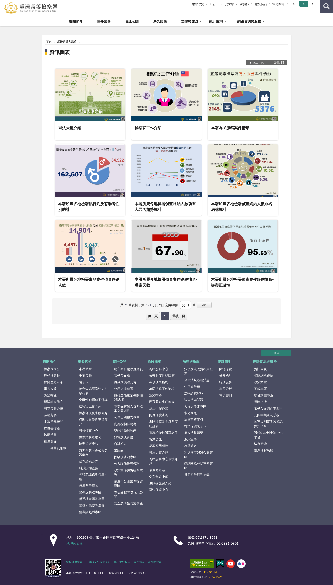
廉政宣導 (190, 439)
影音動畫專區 (263, 395)
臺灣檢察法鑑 (263, 450)
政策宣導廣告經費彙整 (128, 472)
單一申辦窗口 (122, 562)
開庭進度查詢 (158, 415)
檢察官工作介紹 (90, 406)
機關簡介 (76, 21)
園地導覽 (225, 369)
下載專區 (260, 388)
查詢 (326, 6)
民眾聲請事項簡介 (162, 402)
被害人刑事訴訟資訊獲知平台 (268, 424)
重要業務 (104, 21)
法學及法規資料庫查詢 (198, 371)
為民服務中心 (158, 369)
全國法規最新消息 (197, 380)
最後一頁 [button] (178, 316)
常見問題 (190, 413)
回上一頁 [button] (258, 62)
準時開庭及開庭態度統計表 (163, 424)
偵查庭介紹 (157, 470)
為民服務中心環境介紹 (163, 461)
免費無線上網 (158, 477)
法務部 (244, 4)
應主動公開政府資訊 (128, 369)
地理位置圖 (74, 543)
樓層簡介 (50, 441)
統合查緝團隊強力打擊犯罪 (93, 391)
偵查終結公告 (88, 461)
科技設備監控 (88, 468)
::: (3, 3)
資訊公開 (132, 21)
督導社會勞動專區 (91, 499)
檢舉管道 (190, 446)
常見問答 (278, 4)
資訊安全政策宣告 (100, 562)
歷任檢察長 (52, 375)
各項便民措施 (158, 382)
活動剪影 (50, 415)
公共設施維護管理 (127, 463)
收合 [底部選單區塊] (276, 353)
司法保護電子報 (195, 426)
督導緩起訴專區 (90, 512)
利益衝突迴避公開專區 (198, 454)
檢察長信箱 (52, 428)
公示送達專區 (123, 388)
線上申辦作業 (158, 408)
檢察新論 (260, 444)
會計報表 (120, 444)
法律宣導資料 (193, 419)
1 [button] (165, 316)
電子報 (84, 382)
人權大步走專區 (195, 406)
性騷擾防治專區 (125, 457)
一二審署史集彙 (55, 448)
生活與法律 (192, 386)
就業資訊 (155, 439)
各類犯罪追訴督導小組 (93, 477)
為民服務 (160, 21)
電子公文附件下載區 (268, 408)
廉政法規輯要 (193, 432)
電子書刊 (225, 395)
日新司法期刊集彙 (197, 474)
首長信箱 (139, 562)
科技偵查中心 (88, 430)
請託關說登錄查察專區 (198, 465)
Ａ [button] (303, 4)
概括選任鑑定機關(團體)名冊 (129, 397)
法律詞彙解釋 (193, 393)
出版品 (119, 450)
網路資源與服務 (249, 21)
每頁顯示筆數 (168, 305)
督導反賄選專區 (90, 492)
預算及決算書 (123, 437)
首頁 (49, 41)
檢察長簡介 (52, 369)
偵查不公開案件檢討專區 (128, 483)
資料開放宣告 (156, 562)
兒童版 (229, 4)
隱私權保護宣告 (75, 562)
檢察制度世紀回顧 (162, 375)
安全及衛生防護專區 (128, 503)
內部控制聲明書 (125, 424)
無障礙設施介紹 (160, 483)
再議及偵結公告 (125, 382)
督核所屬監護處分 (91, 505)
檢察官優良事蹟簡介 (93, 413)
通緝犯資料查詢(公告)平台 (269, 435)
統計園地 (216, 21)
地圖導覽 (50, 435)
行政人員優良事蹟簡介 (93, 421)
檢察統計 (225, 375)
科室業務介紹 (53, 408)
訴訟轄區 (50, 395)
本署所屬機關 (53, 421)
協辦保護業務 (88, 444)
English (214, 4)
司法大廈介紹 (158, 452)
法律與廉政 (189, 21)
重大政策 (50, 388)
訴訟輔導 (155, 395)
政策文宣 (260, 382)
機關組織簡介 (53, 402)
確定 (204, 304)
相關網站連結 (263, 375)
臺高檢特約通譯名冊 (163, 432)
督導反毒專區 (88, 485)
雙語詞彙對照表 (125, 430)
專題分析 (225, 388)
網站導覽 (198, 4)
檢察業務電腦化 (90, 437)
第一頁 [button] (153, 316)
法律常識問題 (193, 400)
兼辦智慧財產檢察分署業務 (93, 452)
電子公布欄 (122, 375)
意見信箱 (261, 4)
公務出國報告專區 (127, 417)
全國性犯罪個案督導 (93, 400)
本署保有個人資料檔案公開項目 (128, 408)
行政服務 (225, 382)
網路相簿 (260, 402)
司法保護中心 (158, 490)
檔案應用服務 (158, 446)
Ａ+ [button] (313, 4)
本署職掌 (85, 369)
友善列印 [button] (279, 62)
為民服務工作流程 (162, 388)
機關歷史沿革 (53, 382)
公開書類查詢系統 (266, 415)
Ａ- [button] (294, 4)
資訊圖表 (59, 52)
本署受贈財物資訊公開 (128, 494)
